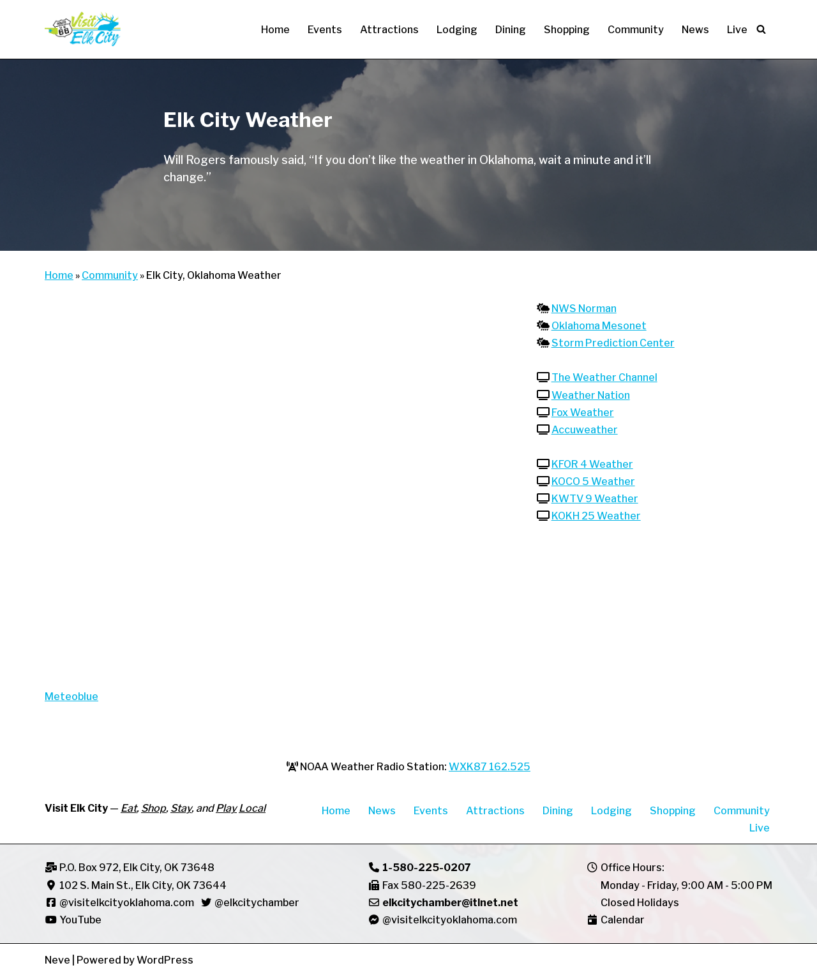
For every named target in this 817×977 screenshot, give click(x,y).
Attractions (389, 30)
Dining (510, 30)
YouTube (73, 920)
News (695, 30)
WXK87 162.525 (489, 767)
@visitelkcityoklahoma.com (126, 903)
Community (636, 30)
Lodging (457, 30)
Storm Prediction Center (613, 343)
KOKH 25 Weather (596, 517)
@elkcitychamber (256, 903)
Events (325, 30)
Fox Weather (582, 412)
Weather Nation (590, 395)
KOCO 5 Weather (593, 482)
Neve (57, 961)
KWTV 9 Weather (594, 499)
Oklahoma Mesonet (599, 326)
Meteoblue (71, 696)
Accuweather (584, 430)
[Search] (761, 29)
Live (737, 30)
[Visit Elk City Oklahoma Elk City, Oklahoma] (83, 29)
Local (252, 809)
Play (226, 809)
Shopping (567, 30)
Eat (129, 809)
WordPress (165, 961)
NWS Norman (584, 308)
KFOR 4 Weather (592, 465)
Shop (153, 809)
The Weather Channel (604, 378)
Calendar (623, 920)
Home (275, 30)
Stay (180, 809)
